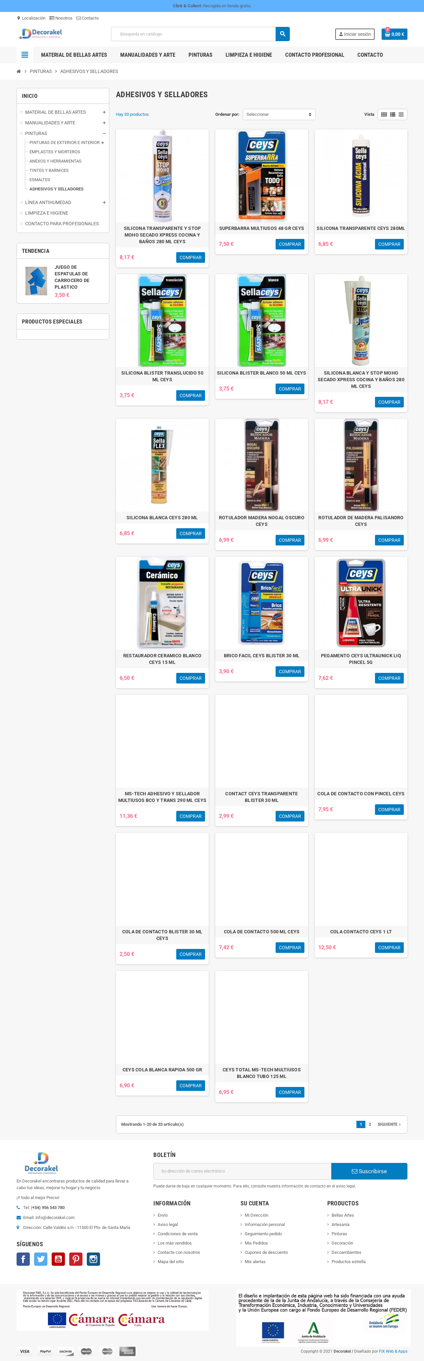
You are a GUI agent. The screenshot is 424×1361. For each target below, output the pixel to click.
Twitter (40, 1259)
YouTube (58, 1259)
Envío (163, 1215)
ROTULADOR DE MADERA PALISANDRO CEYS (360, 521)
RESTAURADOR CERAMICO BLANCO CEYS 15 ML (162, 659)
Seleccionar (257, 114)
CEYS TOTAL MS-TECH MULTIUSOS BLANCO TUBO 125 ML (262, 1073)
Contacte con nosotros (179, 1252)
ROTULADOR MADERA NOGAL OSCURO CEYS (261, 521)
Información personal (265, 1224)
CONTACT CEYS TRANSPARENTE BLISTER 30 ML (261, 797)
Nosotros (61, 18)
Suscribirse (369, 1171)
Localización (31, 18)
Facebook (23, 1259)
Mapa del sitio (171, 1261)
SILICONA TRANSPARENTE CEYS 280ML (361, 228)
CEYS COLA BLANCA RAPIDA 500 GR (162, 1069)
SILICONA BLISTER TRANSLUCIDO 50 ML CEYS (162, 376)
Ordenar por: (227, 114)
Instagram (93, 1259)
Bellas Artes (343, 1215)
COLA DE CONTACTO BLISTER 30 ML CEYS (162, 935)
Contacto (88, 18)
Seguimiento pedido (263, 1233)
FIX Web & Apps (393, 1351)
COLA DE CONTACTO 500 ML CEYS (262, 931)
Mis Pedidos (256, 1243)
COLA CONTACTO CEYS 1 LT (361, 931)
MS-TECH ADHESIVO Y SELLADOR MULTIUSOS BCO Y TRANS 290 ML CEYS (162, 797)
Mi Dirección (256, 1215)
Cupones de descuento (266, 1252)
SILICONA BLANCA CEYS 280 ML (162, 517)
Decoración (342, 1243)
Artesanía (340, 1224)
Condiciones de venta (178, 1233)
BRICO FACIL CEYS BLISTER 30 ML (261, 655)
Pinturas (339, 1233)
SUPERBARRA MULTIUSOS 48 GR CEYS (261, 228)
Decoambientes (346, 1252)
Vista (369, 114)
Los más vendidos (175, 1243)
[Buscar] (200, 34)
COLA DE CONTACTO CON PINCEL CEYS (360, 793)
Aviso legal (168, 1224)
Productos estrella (349, 1261)
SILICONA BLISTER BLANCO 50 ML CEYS (261, 373)
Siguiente (390, 1124)
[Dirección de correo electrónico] (242, 1171)
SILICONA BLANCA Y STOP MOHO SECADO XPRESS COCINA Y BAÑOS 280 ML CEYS (361, 379)
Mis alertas (255, 1261)
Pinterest (75, 1259)
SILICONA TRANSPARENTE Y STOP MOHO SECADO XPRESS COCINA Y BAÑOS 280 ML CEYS (162, 235)
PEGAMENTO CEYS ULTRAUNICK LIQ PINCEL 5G (361, 659)
